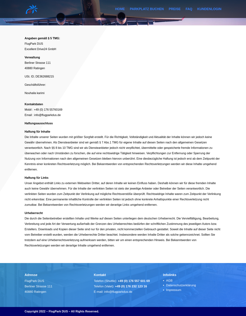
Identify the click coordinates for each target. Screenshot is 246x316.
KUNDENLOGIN (209, 9)
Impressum (173, 290)
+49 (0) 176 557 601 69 (134, 281)
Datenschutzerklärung (181, 285)
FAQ (189, 9)
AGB (169, 280)
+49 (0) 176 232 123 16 (131, 286)
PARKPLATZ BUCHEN (147, 9)
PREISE (175, 9)
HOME (120, 9)
